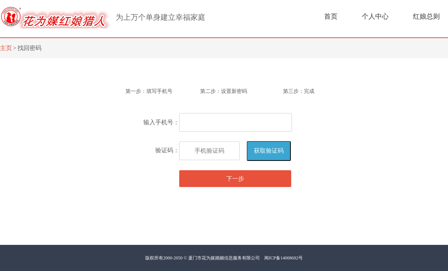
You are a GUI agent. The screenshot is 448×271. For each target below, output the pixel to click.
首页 (330, 16)
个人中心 (375, 16)
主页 (6, 48)
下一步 (235, 178)
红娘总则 (426, 16)
